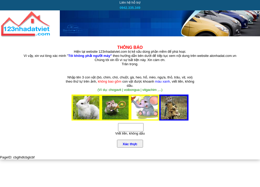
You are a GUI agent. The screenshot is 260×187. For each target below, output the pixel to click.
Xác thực (130, 144)
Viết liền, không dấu (130, 133)
